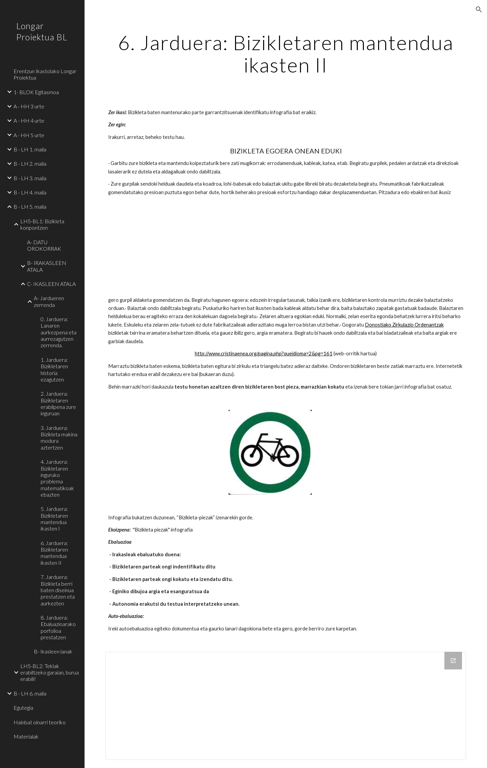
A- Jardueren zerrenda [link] (49, 301)
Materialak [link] (26, 736)
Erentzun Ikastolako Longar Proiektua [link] (45, 74)
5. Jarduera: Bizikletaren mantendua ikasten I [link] (54, 518)
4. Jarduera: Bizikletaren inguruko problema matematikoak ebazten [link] (57, 478)
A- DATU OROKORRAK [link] (44, 245)
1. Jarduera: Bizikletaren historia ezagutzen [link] (54, 369)
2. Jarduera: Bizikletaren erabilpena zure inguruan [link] (58, 403)
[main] (286, 53)
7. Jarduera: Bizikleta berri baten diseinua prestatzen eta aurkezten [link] (58, 590)
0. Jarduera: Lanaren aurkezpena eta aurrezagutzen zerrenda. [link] (58, 332)
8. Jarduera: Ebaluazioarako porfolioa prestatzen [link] (58, 627)
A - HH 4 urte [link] (29, 120)
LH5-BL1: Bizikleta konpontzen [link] (42, 224)
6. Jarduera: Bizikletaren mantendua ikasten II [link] (54, 553)
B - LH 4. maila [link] (30, 192)
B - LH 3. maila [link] (30, 178)
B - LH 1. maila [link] (30, 149)
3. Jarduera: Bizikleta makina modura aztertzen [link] (59, 437)
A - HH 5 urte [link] (29, 135)
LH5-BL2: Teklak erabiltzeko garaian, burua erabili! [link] (49, 672)
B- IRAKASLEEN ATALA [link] (46, 266)
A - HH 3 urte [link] (29, 106)
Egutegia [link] (23, 707)
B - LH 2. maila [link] (30, 163)
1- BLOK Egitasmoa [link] (36, 92)
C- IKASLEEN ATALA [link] (51, 284)
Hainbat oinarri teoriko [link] (40, 722)
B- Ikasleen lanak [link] (53, 651)
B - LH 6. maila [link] (30, 693)
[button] (479, 9)
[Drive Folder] (286, 706)
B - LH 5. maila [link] (30, 206)
